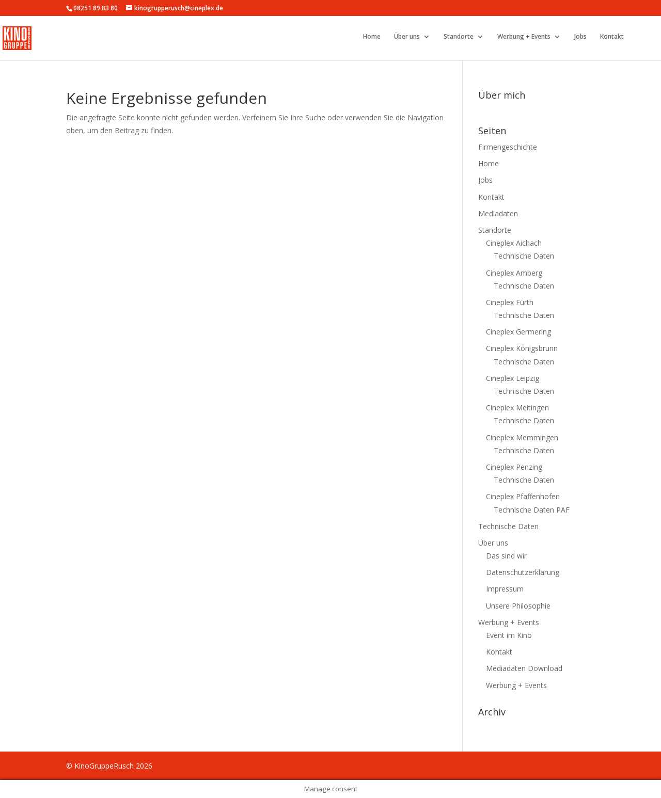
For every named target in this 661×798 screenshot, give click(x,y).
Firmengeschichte (507, 147)
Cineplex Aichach (514, 243)
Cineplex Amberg (514, 273)
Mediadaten (498, 213)
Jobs (580, 37)
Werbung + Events (523, 37)
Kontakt (612, 37)
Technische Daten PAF (532, 510)
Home (372, 37)
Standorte (459, 37)
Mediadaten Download (524, 668)
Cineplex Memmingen (522, 437)
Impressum (505, 589)
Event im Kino (509, 635)
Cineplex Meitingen (517, 407)
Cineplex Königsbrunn (522, 348)
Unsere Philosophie (518, 606)
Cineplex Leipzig (512, 378)
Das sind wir (506, 556)
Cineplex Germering (518, 332)
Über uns (407, 37)
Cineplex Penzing (514, 467)
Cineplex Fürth (509, 302)
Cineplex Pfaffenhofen (523, 496)
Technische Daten (524, 256)
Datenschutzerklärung (522, 572)
